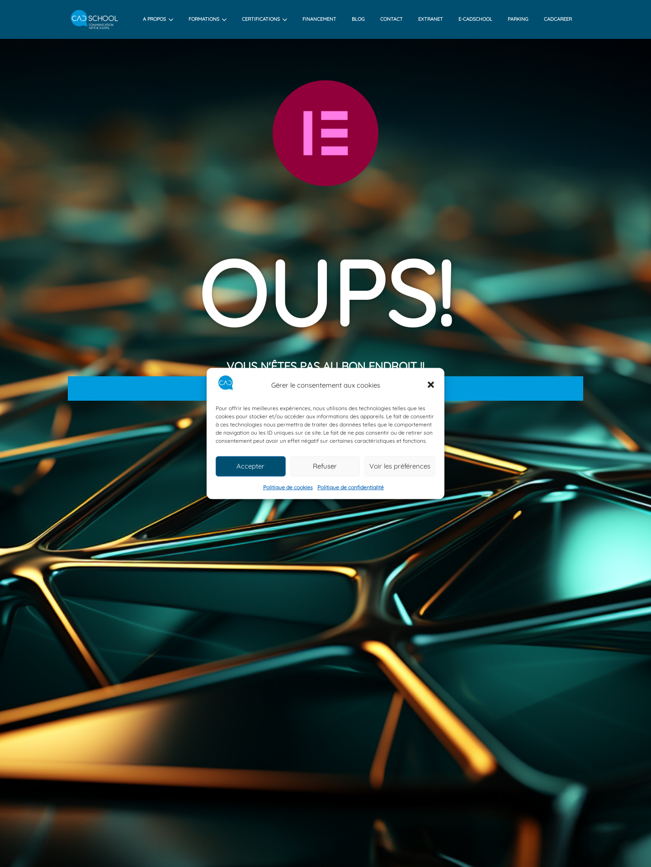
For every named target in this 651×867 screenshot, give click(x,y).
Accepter (250, 466)
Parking (518, 19)
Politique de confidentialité (350, 487)
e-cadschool (475, 19)
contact (391, 19)
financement (319, 19)
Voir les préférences (399, 466)
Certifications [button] (264, 19)
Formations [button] (207, 19)
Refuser (325, 466)
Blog (358, 19)
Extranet (430, 19)
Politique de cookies (288, 487)
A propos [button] (158, 19)
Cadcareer (558, 19)
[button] (430, 384)
